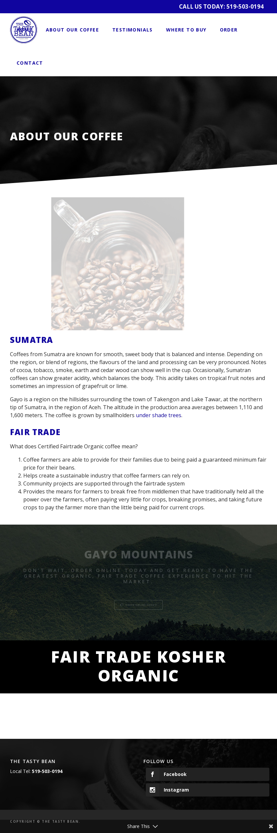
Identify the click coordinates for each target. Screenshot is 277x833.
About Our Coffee (72, 30)
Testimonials (132, 30)
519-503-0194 (245, 6)
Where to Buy (186, 30)
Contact (30, 63)
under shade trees (158, 415)
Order (229, 30)
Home (25, 30)
